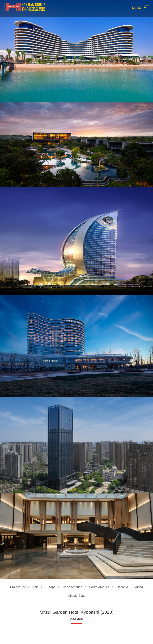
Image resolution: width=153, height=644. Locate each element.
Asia (35, 587)
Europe (50, 587)
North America (72, 587)
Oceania (122, 587)
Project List (18, 587)
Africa (139, 587)
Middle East (76, 595)
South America (99, 587)
